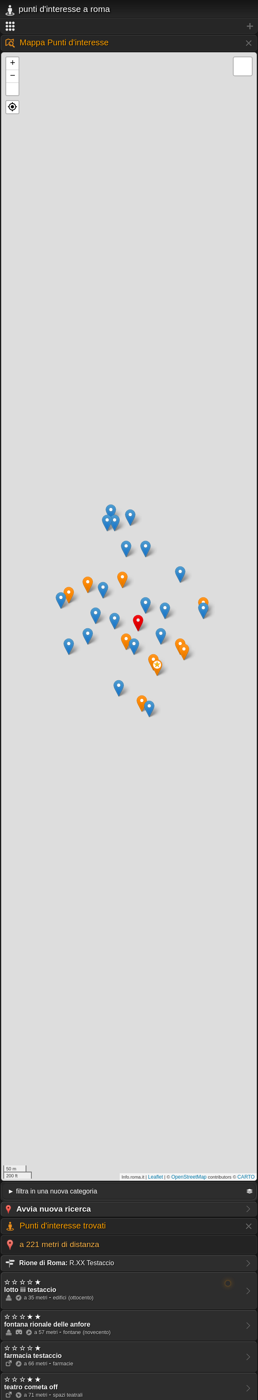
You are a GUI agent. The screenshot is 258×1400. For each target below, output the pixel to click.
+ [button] (12, 63)
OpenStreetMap (188, 1177)
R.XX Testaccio (59, 1262)
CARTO (246, 1177)
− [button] (12, 76)
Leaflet (155, 1177)
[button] (12, 107)
